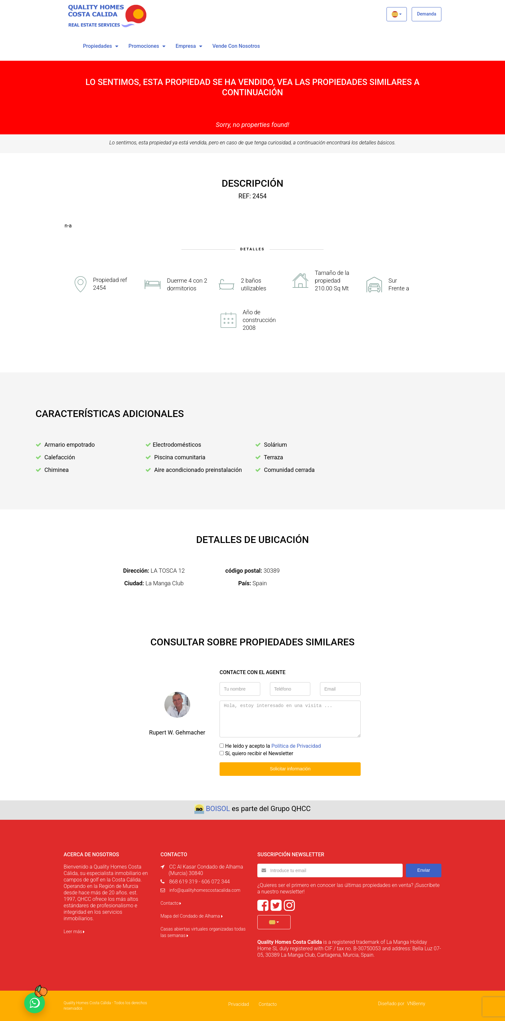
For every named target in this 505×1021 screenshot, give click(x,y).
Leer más (74, 931)
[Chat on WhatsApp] (34, 1003)
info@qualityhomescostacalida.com (204, 890)
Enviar (423, 870)
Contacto (170, 903)
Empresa (186, 46)
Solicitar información (290, 768)
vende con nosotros (236, 46)
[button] (396, 14)
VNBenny (416, 1003)
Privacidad (238, 1004)
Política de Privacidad (296, 746)
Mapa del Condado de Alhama (191, 916)
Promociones (144, 46)
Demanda (426, 13)
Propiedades (97, 46)
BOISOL (218, 809)
